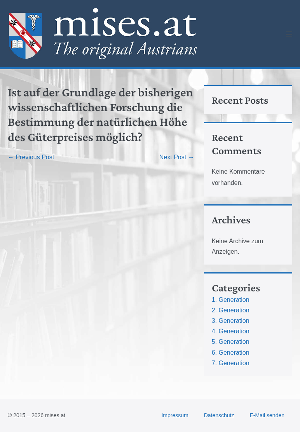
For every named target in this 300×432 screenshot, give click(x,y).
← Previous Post (31, 157)
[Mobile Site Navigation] (289, 34)
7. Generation (230, 363)
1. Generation (230, 299)
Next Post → (176, 157)
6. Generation (230, 352)
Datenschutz (219, 415)
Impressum (174, 415)
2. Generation (230, 310)
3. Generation (230, 320)
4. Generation (230, 331)
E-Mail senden (267, 415)
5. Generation (230, 341)
